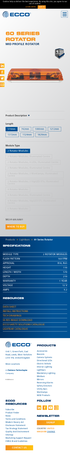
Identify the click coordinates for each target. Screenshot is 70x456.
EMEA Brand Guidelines (16, 441)
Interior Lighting (44, 367)
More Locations (13, 364)
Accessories (42, 351)
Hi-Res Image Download (17, 320)
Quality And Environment (17, 432)
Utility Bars (42, 389)
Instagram (56, 407)
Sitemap (9, 435)
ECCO (17, 14)
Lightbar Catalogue (15, 329)
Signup (50, 423)
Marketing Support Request (18, 438)
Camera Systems (44, 357)
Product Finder (12, 413)
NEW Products (43, 395)
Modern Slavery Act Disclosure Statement (15, 423)
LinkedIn (39, 407)
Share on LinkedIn (2, 66)
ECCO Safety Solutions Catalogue (24, 325)
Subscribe (10, 410)
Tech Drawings (12, 316)
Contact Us (19, 448)
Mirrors (40, 380)
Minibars (41, 376)
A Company (16, 371)
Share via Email (2, 85)
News (8, 416)
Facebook (45, 407)
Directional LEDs (44, 361)
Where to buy (16, 227)
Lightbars (24, 240)
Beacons (40, 354)
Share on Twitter (2, 78)
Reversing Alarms (45, 383)
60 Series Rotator (43, 240)
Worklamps (42, 392)
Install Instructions (15, 311)
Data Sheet (9, 307)
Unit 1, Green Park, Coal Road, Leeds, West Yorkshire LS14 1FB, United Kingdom (19, 355)
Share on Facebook (2, 72)
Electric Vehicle (44, 364)
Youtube (50, 407)
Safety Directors (44, 386)
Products (10, 240)
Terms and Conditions (15, 419)
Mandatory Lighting (46, 373)
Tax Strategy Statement (17, 429)
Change (51, 432)
